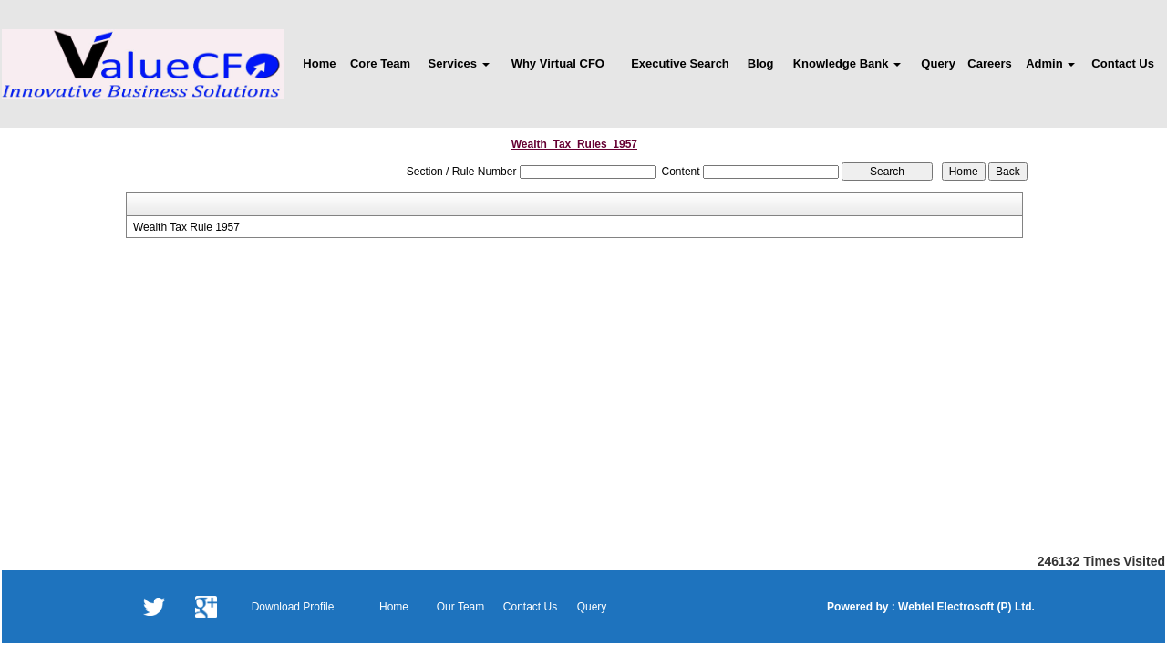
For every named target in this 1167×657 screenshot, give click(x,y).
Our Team (460, 606)
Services (459, 63)
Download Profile (293, 606)
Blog (761, 63)
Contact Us (1122, 63)
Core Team (380, 63)
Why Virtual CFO (557, 63)
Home (319, 63)
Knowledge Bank (847, 63)
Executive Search (680, 63)
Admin (1050, 63)
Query (938, 63)
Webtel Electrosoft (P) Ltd (963, 606)
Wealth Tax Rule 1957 (186, 227)
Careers (989, 63)
